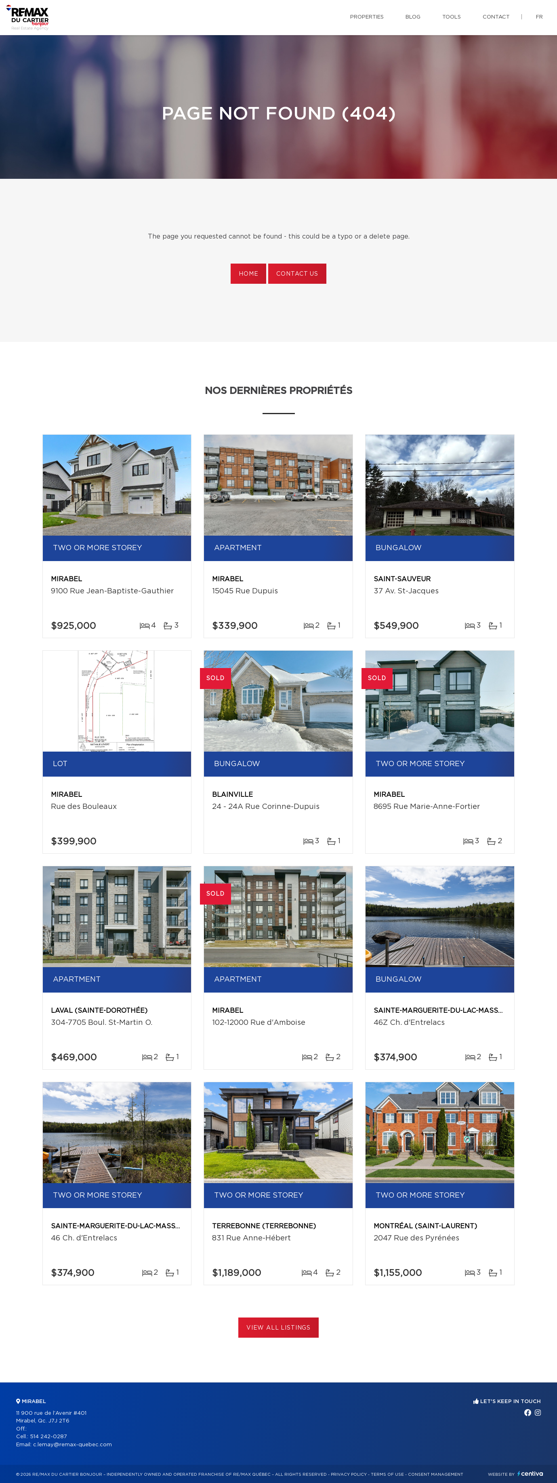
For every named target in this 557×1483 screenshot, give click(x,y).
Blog (413, 17)
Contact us (297, 274)
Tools (451, 17)
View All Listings (278, 1328)
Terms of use (387, 1475)
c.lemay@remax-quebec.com (72, 1444)
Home (248, 274)
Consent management (435, 1475)
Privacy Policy (349, 1475)
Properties (367, 17)
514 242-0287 (48, 1436)
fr (539, 17)
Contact (496, 17)
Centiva (530, 1473)
